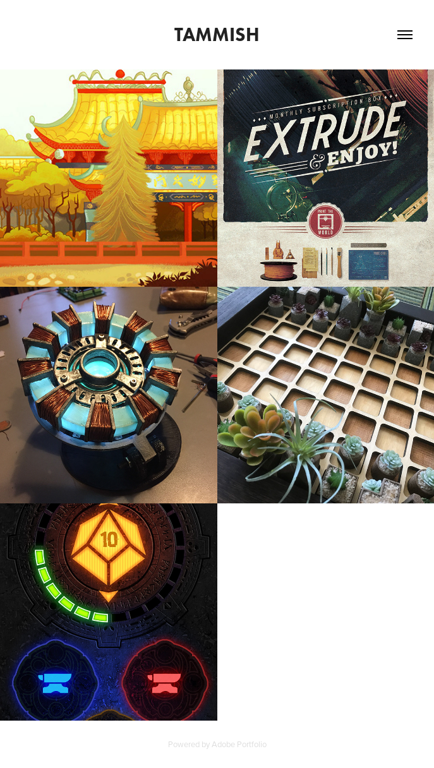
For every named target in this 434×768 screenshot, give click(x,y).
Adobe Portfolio (239, 744)
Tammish (217, 34)
